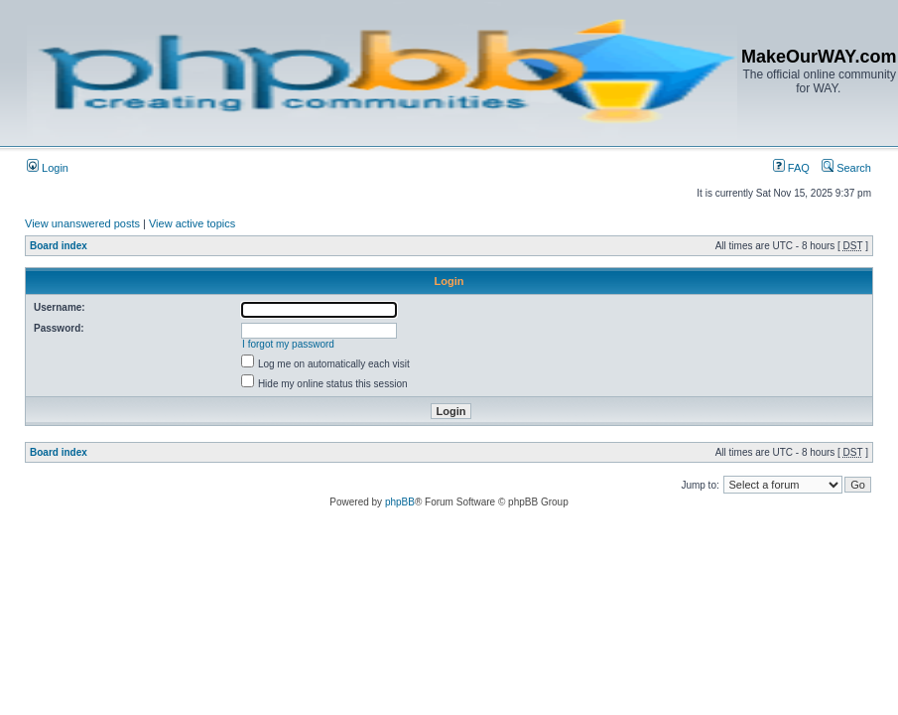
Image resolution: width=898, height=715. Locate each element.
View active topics (192, 223)
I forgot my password (288, 344)
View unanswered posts (82, 223)
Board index (58, 245)
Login (47, 168)
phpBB (400, 502)
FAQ (791, 168)
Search (846, 168)
